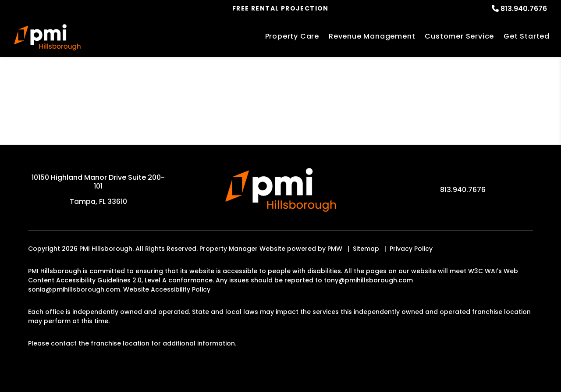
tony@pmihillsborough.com (368, 280)
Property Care (292, 36)
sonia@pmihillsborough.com (74, 289)
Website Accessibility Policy (166, 289)
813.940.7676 (524, 9)
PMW (334, 248)
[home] (47, 37)
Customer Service (459, 36)
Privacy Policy (411, 248)
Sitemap (366, 248)
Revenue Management (372, 36)
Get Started (527, 36)
